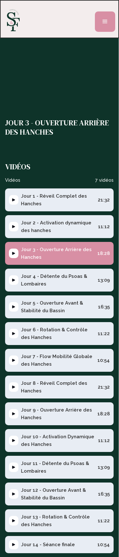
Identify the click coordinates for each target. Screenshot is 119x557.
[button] (105, 21)
